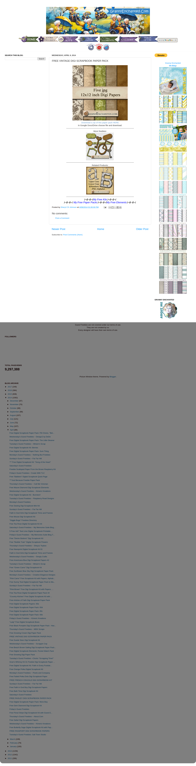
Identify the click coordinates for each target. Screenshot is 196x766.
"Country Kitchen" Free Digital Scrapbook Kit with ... (31, 596)
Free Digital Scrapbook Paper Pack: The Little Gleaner (32, 440)
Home (100, 229)
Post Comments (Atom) (73, 235)
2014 (10, 398)
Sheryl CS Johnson (69, 207)
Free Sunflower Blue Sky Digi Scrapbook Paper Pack (31, 571)
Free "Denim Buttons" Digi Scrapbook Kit (26, 538)
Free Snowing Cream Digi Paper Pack (25, 633)
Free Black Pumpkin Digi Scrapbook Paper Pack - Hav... (33, 626)
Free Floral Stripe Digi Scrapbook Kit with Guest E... (31, 713)
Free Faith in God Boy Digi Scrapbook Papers (28, 687)
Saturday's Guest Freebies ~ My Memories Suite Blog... (32, 527)
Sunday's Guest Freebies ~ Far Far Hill (26, 459)
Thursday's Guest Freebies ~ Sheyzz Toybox (28, 546)
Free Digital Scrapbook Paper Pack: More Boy (29, 702)
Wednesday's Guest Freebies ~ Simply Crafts (28, 557)
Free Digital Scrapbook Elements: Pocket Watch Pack (32, 651)
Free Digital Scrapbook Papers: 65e (24, 604)
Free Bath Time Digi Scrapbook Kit (24, 691)
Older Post (142, 229)
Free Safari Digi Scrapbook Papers (24, 720)
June (12, 423)
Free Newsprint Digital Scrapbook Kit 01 (26, 549)
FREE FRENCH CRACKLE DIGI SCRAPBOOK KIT (31, 680)
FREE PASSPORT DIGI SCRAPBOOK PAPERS (30, 731)
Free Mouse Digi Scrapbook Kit (22, 517)
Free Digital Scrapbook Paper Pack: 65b (26, 615)
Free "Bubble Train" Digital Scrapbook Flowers (29, 542)
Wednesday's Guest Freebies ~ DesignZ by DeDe (30, 437)
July (12, 419)
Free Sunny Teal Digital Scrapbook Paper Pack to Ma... (32, 582)
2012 (10, 755)
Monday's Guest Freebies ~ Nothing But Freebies (30, 455)
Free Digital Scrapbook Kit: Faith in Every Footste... (31, 666)
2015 (10, 394)
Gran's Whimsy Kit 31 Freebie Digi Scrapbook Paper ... (32, 662)
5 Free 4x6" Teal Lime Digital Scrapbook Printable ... (31, 531)
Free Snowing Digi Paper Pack (22, 655)
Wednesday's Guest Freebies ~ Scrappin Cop (28, 644)
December (14, 401)
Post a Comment (62, 218)
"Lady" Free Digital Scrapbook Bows (24, 622)
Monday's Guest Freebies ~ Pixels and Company (30, 673)
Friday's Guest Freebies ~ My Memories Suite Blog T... (32, 535)
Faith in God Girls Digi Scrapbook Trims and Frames (31, 513)
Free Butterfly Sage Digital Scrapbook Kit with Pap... (31, 727)
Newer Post (58, 229)
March (13, 739)
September (15, 412)
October (13, 408)
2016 (10, 390)
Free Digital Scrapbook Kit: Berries (24, 448)
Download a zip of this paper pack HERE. (100, 122)
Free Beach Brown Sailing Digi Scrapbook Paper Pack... (33, 647)
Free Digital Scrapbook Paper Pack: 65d (26, 607)
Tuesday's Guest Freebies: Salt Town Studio (28, 735)
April (12, 430)
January (13, 746)
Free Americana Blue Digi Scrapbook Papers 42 (29, 560)
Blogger (113, 377)
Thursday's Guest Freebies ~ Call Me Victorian (29, 484)
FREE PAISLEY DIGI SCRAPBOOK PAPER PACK (30, 698)
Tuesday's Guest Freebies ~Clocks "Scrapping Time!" (32, 658)
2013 (10, 751)
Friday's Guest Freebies (19, 709)
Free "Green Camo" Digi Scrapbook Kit (26, 567)
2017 (10, 387)
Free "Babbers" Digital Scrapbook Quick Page (28, 477)
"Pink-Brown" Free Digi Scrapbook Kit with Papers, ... (31, 589)
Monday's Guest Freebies (20, 502)
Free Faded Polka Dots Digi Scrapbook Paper (28, 676)
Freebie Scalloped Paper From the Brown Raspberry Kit (33, 469)
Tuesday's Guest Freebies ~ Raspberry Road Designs (32, 498)
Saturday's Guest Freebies (20, 466)
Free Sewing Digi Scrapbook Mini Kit (25, 506)
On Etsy (172, 66)
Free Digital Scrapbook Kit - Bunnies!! (25, 495)
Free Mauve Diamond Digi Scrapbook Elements (29, 488)
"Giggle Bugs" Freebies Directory (23, 520)
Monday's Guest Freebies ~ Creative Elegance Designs (32, 575)
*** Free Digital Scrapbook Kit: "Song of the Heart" (30, 462)
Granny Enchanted (173, 63)
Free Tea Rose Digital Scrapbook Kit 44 (26, 524)
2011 (10, 758)
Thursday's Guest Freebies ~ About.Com (26, 716)
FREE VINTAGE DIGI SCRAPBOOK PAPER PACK (31, 637)
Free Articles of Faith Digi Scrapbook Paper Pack (30, 600)
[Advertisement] (16, 108)
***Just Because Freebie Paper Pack (25, 480)
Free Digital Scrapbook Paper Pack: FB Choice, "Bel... (32, 433)
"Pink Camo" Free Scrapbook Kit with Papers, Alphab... (32, 578)
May (12, 426)
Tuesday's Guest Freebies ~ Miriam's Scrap (28, 444)
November (14, 404)
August (13, 415)
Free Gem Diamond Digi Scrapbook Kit (26, 706)
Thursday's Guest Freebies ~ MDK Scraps (27, 629)
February (14, 743)
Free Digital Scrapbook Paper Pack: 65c (26, 611)
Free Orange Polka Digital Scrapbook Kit (26, 669)
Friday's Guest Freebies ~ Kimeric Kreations (28, 618)
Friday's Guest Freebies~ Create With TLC (27, 473)
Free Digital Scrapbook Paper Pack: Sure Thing (29, 451)
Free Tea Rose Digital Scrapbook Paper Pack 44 (30, 593)
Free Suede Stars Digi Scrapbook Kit (25, 640)
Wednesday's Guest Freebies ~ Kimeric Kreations (30, 491)
